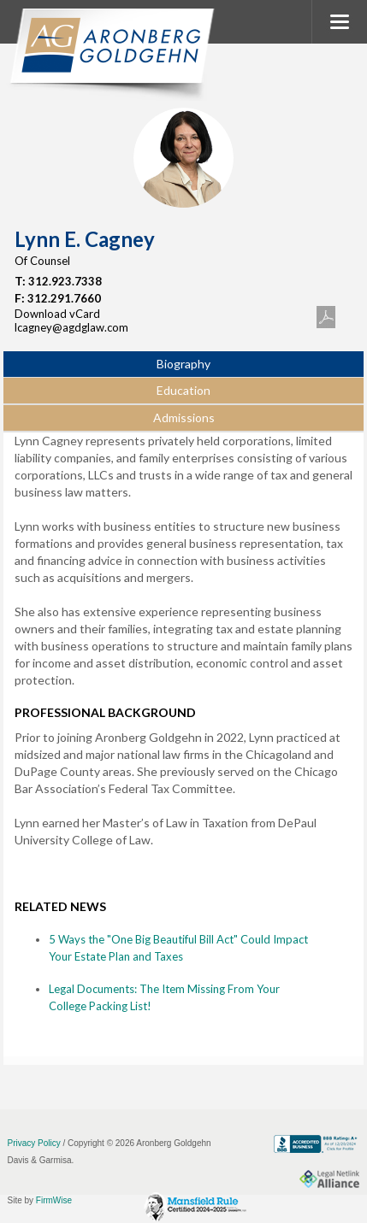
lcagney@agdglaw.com (71, 327)
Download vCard (57, 313)
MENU (339, 22)
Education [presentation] (183, 390)
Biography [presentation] (183, 363)
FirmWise (54, 1200)
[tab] (183, 365)
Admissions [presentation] (184, 417)
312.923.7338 (65, 281)
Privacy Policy (34, 1143)
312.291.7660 (64, 298)
